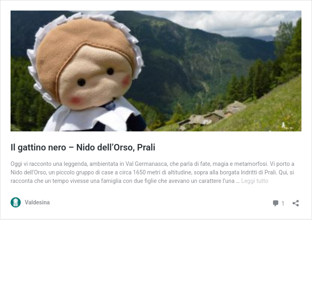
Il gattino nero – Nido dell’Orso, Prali (83, 147)
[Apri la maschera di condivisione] (295, 200)
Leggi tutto (255, 181)
